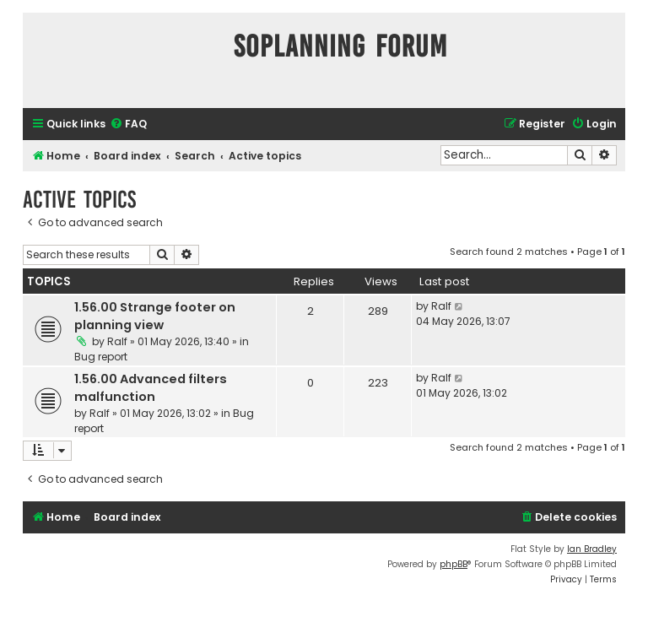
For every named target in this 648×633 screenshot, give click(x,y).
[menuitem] (128, 124)
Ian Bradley (592, 549)
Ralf (117, 341)
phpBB (453, 564)
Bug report (100, 356)
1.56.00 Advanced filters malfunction (150, 388)
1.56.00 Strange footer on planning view (154, 316)
